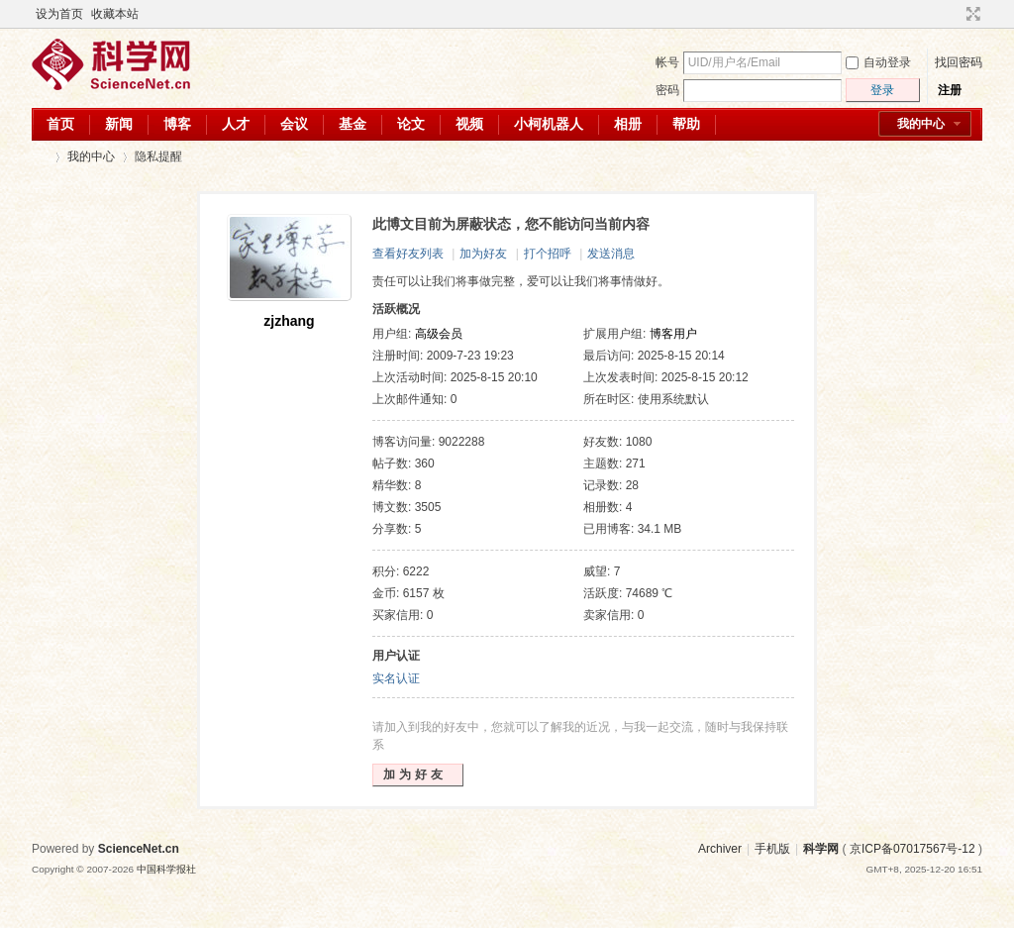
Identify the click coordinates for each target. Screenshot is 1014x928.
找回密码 (958, 62)
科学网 (40, 157)
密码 (667, 90)
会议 (294, 124)
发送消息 (611, 253)
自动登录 (878, 62)
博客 (177, 124)
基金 (352, 124)
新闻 (119, 124)
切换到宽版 (971, 14)
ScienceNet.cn (138, 849)
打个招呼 (547, 253)
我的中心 (921, 124)
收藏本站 (115, 14)
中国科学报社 (166, 869)
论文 (411, 124)
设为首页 (59, 14)
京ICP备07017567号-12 (912, 849)
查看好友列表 (408, 253)
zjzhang (288, 321)
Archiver (720, 849)
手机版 (772, 849)
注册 (950, 90)
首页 (60, 124)
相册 (628, 124)
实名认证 (396, 678)
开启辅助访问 (955, 14)
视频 (469, 124)
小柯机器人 (548, 124)
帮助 (686, 124)
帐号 (667, 62)
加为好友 (483, 253)
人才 (236, 124)
